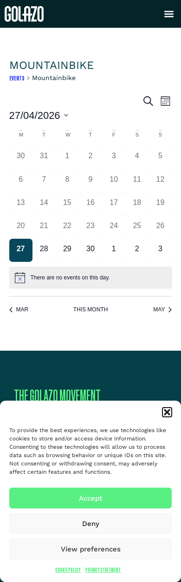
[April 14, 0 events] (44, 204)
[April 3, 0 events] (113, 157)
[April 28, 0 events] (44, 250)
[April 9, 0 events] (90, 180)
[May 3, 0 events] (160, 250)
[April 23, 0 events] (90, 227)
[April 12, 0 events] (160, 180)
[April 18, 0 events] (137, 204)
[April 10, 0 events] (113, 180)
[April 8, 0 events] (67, 180)
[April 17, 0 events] (113, 204)
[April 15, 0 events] (67, 204)
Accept (90, 498)
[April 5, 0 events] (160, 157)
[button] (167, 412)
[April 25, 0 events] (137, 227)
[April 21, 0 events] (44, 227)
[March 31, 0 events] (44, 157)
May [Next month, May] (162, 309)
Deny (90, 524)
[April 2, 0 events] (90, 157)
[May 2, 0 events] (137, 250)
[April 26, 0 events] (160, 227)
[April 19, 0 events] (160, 204)
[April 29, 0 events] (67, 250)
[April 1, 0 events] (67, 157)
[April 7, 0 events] (44, 180)
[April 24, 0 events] (113, 227)
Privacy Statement (103, 569)
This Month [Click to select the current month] (90, 309)
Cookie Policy (68, 569)
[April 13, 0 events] (20, 204)
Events (17, 78)
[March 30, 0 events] (20, 157)
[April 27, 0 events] (20, 250)
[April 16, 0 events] (90, 204)
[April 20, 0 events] (20, 227)
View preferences (91, 549)
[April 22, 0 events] (67, 227)
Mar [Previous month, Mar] (19, 309)
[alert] (90, 277)
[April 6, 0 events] (20, 180)
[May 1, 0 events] (113, 250)
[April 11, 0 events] (137, 180)
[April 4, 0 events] (137, 157)
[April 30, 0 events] (90, 250)
